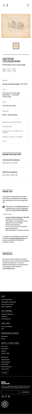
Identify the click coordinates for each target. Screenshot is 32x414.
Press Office (4, 364)
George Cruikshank (8, 84)
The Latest (4, 346)
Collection (4, 316)
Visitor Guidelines (6, 306)
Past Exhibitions (6, 319)
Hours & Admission (6, 299)
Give (2, 329)
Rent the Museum (6, 366)
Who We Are (4, 357)
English (17, 84)
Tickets (4, 372)
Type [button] (4, 141)
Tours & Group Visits (7, 304)
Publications (4, 348)
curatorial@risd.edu (8, 268)
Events (3, 338)
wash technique (12, 114)
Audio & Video (5, 353)
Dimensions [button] (7, 126)
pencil (4, 114)
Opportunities (5, 359)
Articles (3, 351)
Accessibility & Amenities (8, 302)
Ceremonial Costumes (11, 160)
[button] (16, 46)
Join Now (25, 392)
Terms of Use (5, 369)
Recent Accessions (9, 172)
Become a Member (6, 326)
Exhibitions (4, 336)
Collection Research (7, 314)
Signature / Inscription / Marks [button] (13, 131)
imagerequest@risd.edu (16, 238)
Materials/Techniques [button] (11, 122)
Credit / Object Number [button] (12, 137)
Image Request (5, 362)
